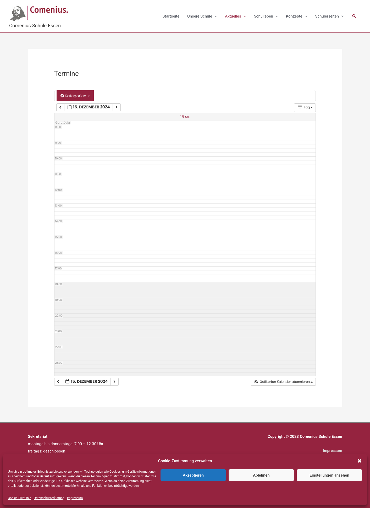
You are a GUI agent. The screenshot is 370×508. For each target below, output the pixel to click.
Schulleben (263, 16)
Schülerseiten (327, 16)
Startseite (170, 16)
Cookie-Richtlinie (19, 498)
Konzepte (294, 16)
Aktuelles (233, 16)
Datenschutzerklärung (49, 498)
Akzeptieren (193, 475)
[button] (359, 460)
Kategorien (75, 96)
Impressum (75, 498)
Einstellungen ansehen (329, 475)
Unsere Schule (199, 16)
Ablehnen (261, 475)
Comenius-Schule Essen (35, 26)
